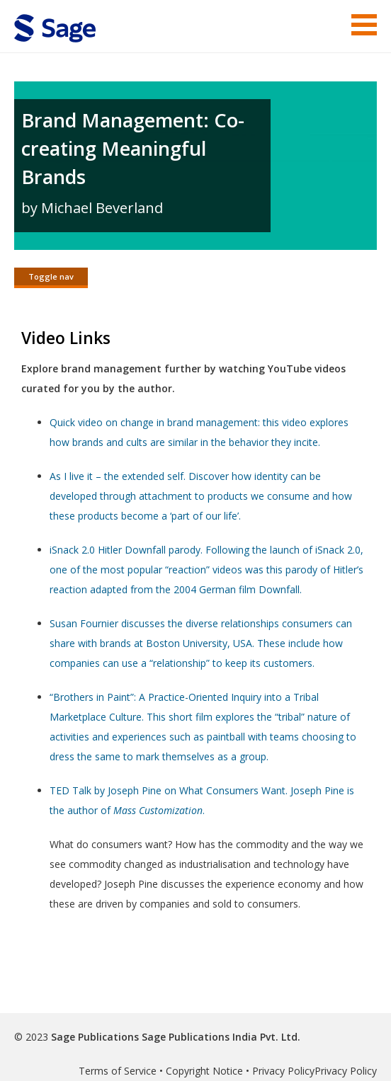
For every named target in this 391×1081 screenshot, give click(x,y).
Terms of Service (118, 1070)
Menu (364, 24)
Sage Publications (95, 1036)
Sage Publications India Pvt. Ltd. (219, 1036)
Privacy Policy (283, 1070)
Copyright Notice (204, 1070)
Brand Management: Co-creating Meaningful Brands (132, 148)
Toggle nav (51, 276)
